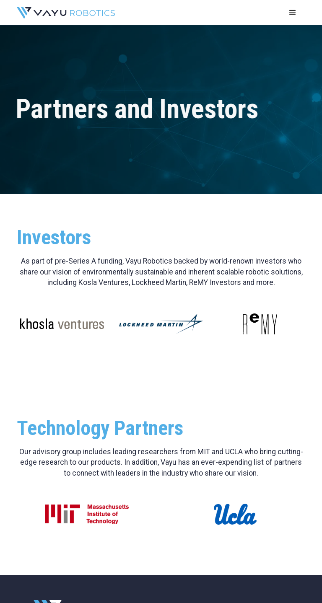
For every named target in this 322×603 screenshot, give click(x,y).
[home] (66, 12)
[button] (292, 12)
